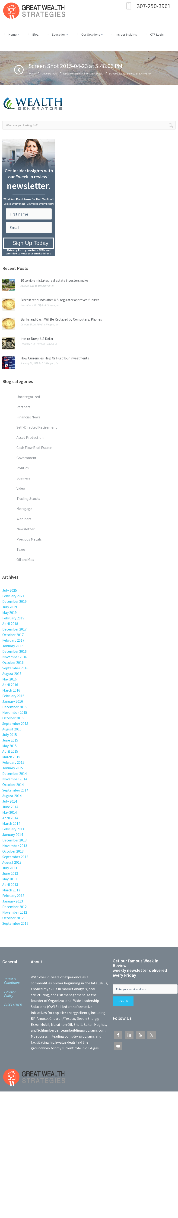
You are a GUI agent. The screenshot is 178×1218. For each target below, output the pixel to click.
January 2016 (12, 701)
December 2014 (14, 773)
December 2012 (14, 906)
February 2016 (13, 695)
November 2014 (14, 779)
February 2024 (13, 596)
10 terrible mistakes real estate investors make (54, 280)
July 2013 (9, 868)
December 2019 (14, 601)
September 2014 (15, 790)
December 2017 (14, 629)
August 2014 (12, 795)
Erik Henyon (44, 285)
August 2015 (12, 729)
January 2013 (12, 901)
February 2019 (13, 618)
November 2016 (14, 657)
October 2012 (13, 917)
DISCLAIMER (13, 1004)
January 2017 (12, 645)
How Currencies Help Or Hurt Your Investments (55, 358)
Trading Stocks (49, 73)
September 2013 (15, 856)
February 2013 (13, 895)
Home (32, 73)
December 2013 (14, 840)
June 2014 (10, 806)
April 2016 (10, 684)
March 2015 (11, 756)
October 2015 (13, 718)
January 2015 (12, 768)
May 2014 (9, 812)
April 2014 (10, 818)
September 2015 (15, 723)
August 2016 (12, 673)
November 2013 (14, 845)
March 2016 (11, 690)
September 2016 (15, 668)
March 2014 (11, 823)
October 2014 (13, 784)
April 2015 (10, 751)
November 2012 (14, 912)
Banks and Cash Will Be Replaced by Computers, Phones (61, 319)
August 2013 (12, 862)
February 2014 (13, 829)
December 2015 (14, 707)
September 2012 (15, 923)
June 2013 (10, 873)
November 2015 (14, 712)
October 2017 (13, 634)
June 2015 (10, 740)
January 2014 (12, 834)
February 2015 (13, 762)
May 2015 (9, 745)
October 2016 (13, 662)
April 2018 (10, 623)
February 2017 (13, 640)
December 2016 (14, 651)
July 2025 (9, 590)
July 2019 (9, 607)
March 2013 (11, 890)
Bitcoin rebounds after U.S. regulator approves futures (60, 300)
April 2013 (10, 884)
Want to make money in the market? (83, 73)
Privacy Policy (9, 993)
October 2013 (13, 851)
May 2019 (9, 612)
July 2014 (9, 801)
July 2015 (9, 734)
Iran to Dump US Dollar (37, 339)
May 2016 (9, 679)
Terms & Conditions (12, 981)
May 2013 (9, 879)
